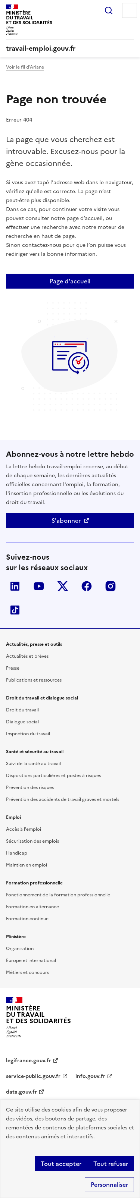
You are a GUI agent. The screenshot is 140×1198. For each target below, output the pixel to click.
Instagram (110, 586)
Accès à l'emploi (23, 829)
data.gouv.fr (21, 1092)
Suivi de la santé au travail (33, 763)
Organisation (20, 948)
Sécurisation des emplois (32, 841)
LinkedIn (15, 586)
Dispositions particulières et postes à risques (53, 775)
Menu (129, 10)
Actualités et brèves (27, 656)
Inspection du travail (28, 733)
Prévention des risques (30, 787)
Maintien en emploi (26, 865)
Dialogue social (22, 722)
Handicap (16, 853)
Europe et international (31, 960)
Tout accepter (61, 1163)
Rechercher (108, 10)
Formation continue (27, 918)
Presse (12, 668)
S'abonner (66, 520)
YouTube (39, 586)
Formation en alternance (32, 906)
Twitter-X (63, 586)
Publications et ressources (34, 680)
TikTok (15, 610)
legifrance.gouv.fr (28, 1061)
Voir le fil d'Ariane (25, 67)
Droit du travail (22, 710)
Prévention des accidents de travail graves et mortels (62, 799)
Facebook (87, 586)
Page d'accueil (70, 281)
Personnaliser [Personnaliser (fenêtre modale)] (109, 1184)
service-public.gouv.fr (33, 1076)
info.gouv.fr (90, 1076)
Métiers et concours (27, 972)
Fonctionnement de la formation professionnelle (58, 895)
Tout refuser (110, 1163)
